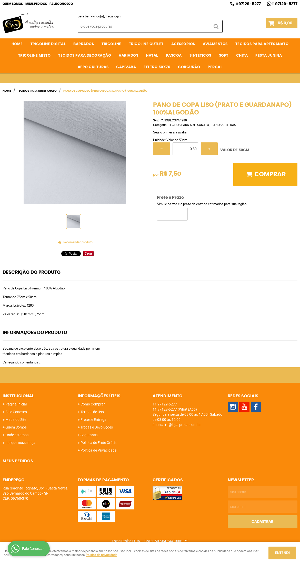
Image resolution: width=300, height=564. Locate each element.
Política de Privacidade (98, 450)
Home (17, 44)
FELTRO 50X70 (157, 67)
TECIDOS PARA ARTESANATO (262, 44)
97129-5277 (248, 4)
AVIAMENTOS (215, 44)
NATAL (152, 55)
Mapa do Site (15, 419)
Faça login (113, 16)
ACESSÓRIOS (183, 44)
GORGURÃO (189, 67)
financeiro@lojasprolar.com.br (177, 424)
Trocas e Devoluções (97, 427)
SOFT (223, 55)
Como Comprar (93, 404)
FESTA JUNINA (268, 55)
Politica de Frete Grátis (98, 442)
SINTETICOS (200, 55)
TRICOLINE (111, 44)
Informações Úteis (99, 396)
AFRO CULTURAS (93, 67)
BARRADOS (83, 44)
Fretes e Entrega (93, 419)
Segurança (89, 434)
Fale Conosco (61, 3)
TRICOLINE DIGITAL (48, 44)
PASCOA (174, 55)
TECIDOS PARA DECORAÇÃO (84, 55)
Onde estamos (16, 434)
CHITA (242, 55)
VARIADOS (128, 55)
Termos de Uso (92, 411)
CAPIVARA (126, 67)
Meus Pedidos (36, 3)
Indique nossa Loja (20, 442)
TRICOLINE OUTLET (146, 44)
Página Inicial (16, 404)
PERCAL (215, 67)
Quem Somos (13, 3)
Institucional (18, 396)
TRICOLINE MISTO (34, 55)
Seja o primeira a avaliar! (170, 132)
